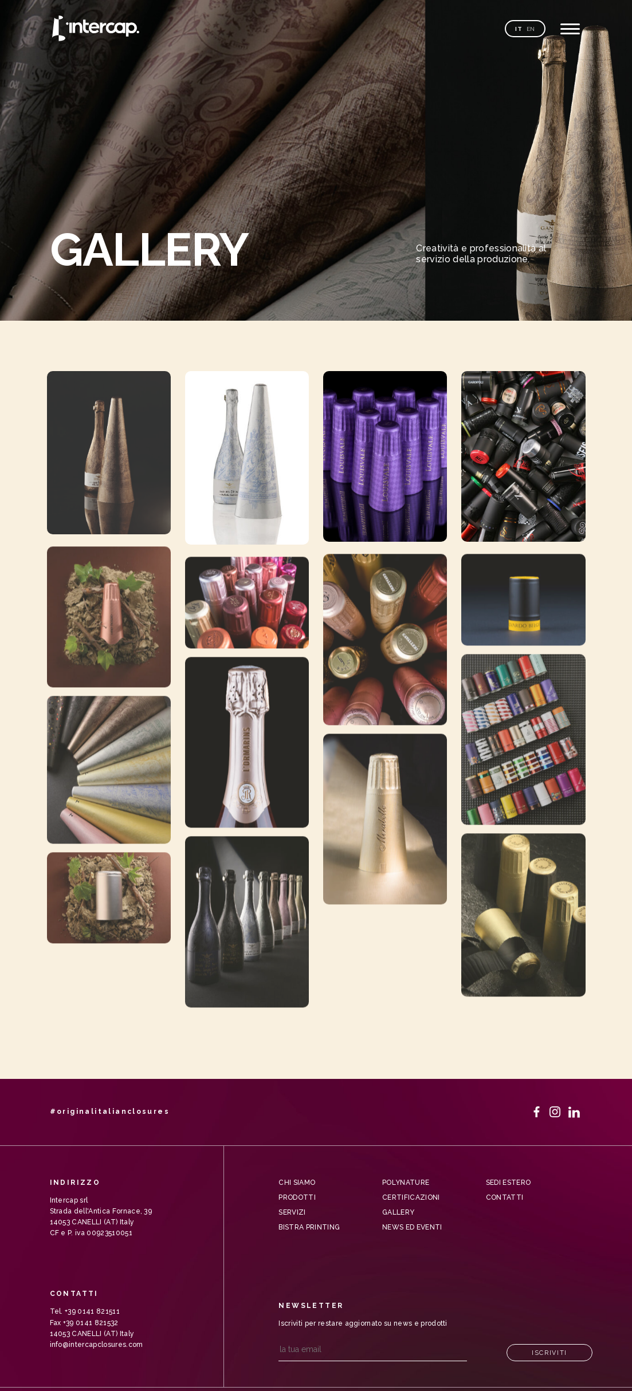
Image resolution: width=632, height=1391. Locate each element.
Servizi (291, 1212)
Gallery (398, 1212)
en (531, 29)
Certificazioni (410, 1197)
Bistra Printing (309, 1227)
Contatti (505, 1197)
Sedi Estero (508, 1183)
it (518, 29)
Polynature (405, 1183)
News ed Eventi (412, 1227)
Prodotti (297, 1197)
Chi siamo (296, 1183)
